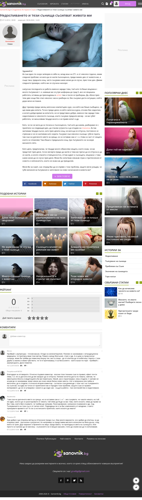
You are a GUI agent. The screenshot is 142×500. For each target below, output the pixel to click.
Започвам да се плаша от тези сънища (84, 219)
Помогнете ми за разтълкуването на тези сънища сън (50, 217)
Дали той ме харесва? (119, 149)
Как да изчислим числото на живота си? (129, 289)
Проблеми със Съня (114, 266)
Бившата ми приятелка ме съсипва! (85, 248)
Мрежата (54, 4)
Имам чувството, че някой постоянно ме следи (122, 238)
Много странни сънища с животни (16, 278)
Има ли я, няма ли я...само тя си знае (122, 178)
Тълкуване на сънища (115, 261)
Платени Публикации (46, 438)
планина (86, 128)
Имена (85, 4)
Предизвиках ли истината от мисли (122, 208)
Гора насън (110, 276)
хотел (58, 95)
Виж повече (63, 176)
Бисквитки (98, 494)
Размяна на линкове (96, 438)
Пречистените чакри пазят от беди (128, 312)
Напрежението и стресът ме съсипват (48, 278)
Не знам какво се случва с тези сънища (16, 248)
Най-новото (65, 438)
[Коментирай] (54, 340)
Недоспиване (111, 256)
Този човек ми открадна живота (81, 278)
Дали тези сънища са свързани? (14, 219)
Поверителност (85, 494)
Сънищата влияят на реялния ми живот (48, 248)
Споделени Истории (20, 10)
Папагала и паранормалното (116, 121)
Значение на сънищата (116, 271)
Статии (64, 4)
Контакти (79, 438)
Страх (33, 10)
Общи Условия (70, 494)
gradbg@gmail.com (80, 471)
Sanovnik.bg (5, 10)
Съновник (42, 4)
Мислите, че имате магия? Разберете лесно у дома (129, 302)
